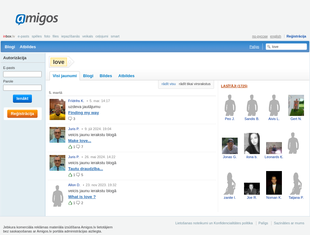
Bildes (106, 75)
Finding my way (83, 112)
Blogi (10, 46)
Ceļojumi (101, 36)
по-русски (260, 36)
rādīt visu (169, 84)
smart (115, 36)
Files (56, 36)
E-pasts (23, 36)
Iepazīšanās (70, 36)
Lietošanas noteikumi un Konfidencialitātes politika (214, 223)
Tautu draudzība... (85, 168)
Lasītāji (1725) (234, 86)
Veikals (87, 36)
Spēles (37, 36)
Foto (47, 36)
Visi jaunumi (65, 75)
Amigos (36, 19)
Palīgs (254, 47)
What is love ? (82, 196)
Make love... (79, 140)
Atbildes (28, 46)
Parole (8, 81)
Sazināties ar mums (289, 223)
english (275, 36)
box (9, 36)
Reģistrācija (296, 36)
